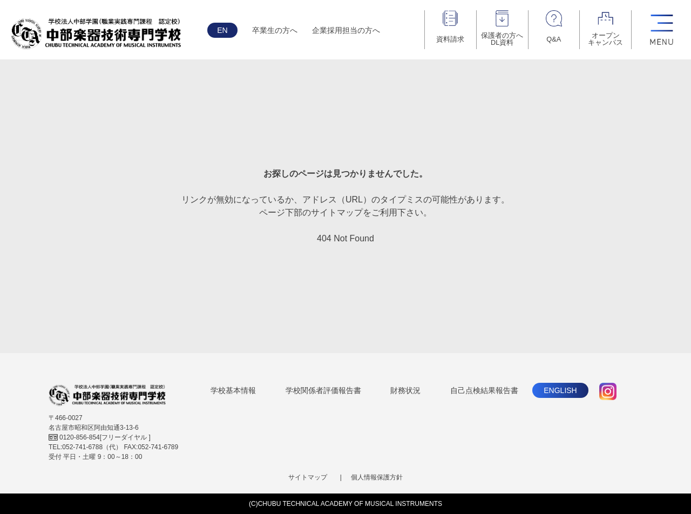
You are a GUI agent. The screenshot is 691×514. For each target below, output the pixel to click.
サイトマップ (307, 477)
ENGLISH (560, 390)
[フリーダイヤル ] (100, 437)
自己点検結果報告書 (484, 390)
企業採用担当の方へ (346, 30)
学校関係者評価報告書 (323, 390)
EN (222, 30)
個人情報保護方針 (377, 477)
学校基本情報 (233, 390)
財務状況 (405, 390)
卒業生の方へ (274, 30)
